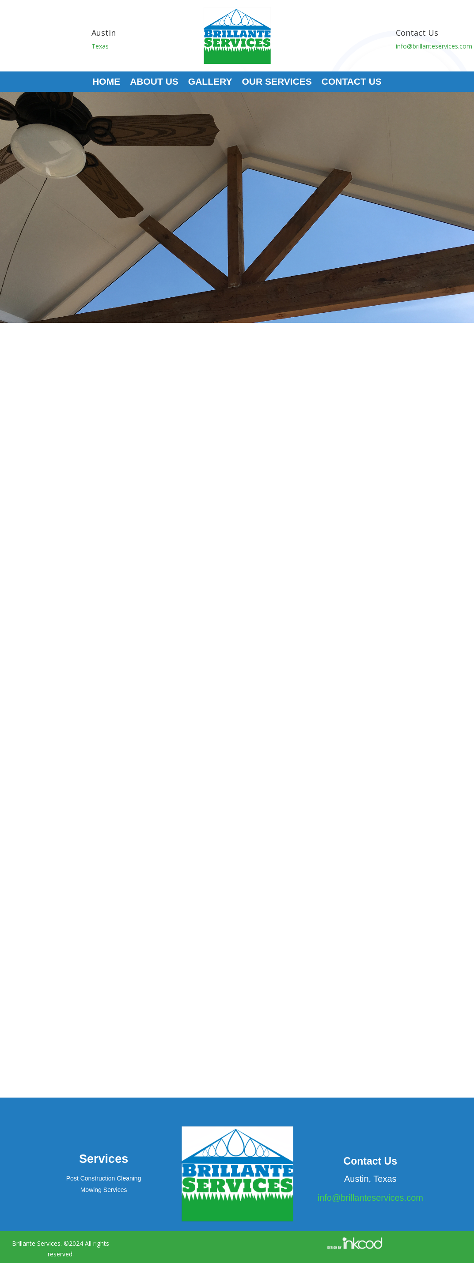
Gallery (210, 82)
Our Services (276, 82)
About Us (154, 82)
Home (106, 82)
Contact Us (352, 82)
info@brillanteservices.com (434, 46)
